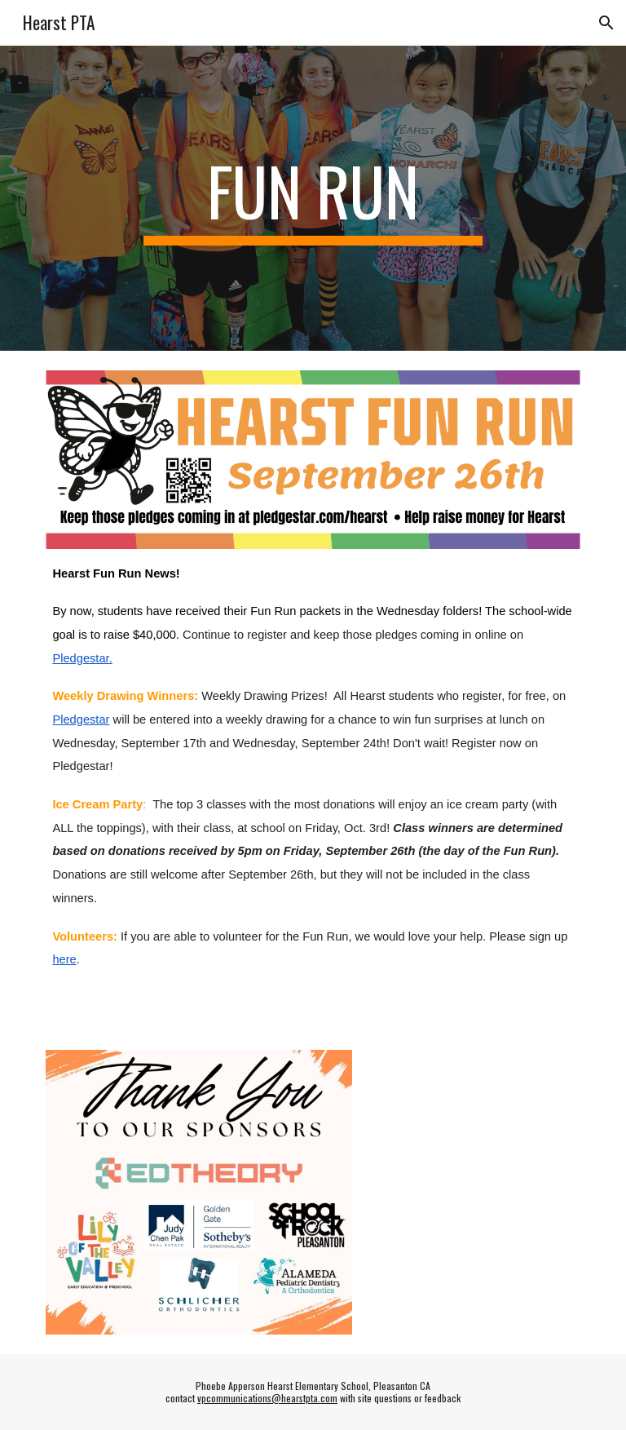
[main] (312, 198)
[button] (606, 22)
